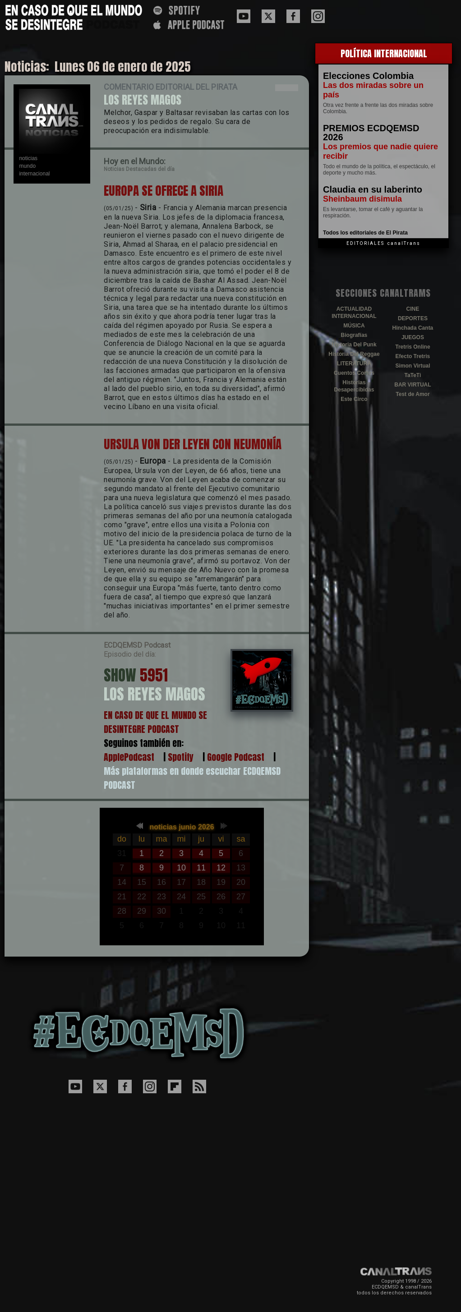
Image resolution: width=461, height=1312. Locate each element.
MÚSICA (353, 325)
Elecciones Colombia (368, 75)
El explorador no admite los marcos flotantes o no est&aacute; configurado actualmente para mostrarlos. (182, 877)
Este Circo (354, 399)
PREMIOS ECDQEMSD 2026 (371, 133)
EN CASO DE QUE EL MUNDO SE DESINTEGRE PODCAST (155, 722)
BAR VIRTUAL (412, 385)
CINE (413, 309)
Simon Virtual (412, 366)
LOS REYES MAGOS (142, 100)
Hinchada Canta (412, 328)
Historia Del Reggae (353, 354)
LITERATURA (354, 363)
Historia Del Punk (354, 344)
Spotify (181, 757)
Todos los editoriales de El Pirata (365, 233)
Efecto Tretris (413, 356)
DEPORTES (413, 318)
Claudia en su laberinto (372, 189)
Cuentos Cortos (354, 373)
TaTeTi (413, 375)
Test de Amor (412, 394)
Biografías (354, 335)
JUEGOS (412, 337)
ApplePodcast (129, 757)
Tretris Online (412, 347)
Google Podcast (235, 757)
